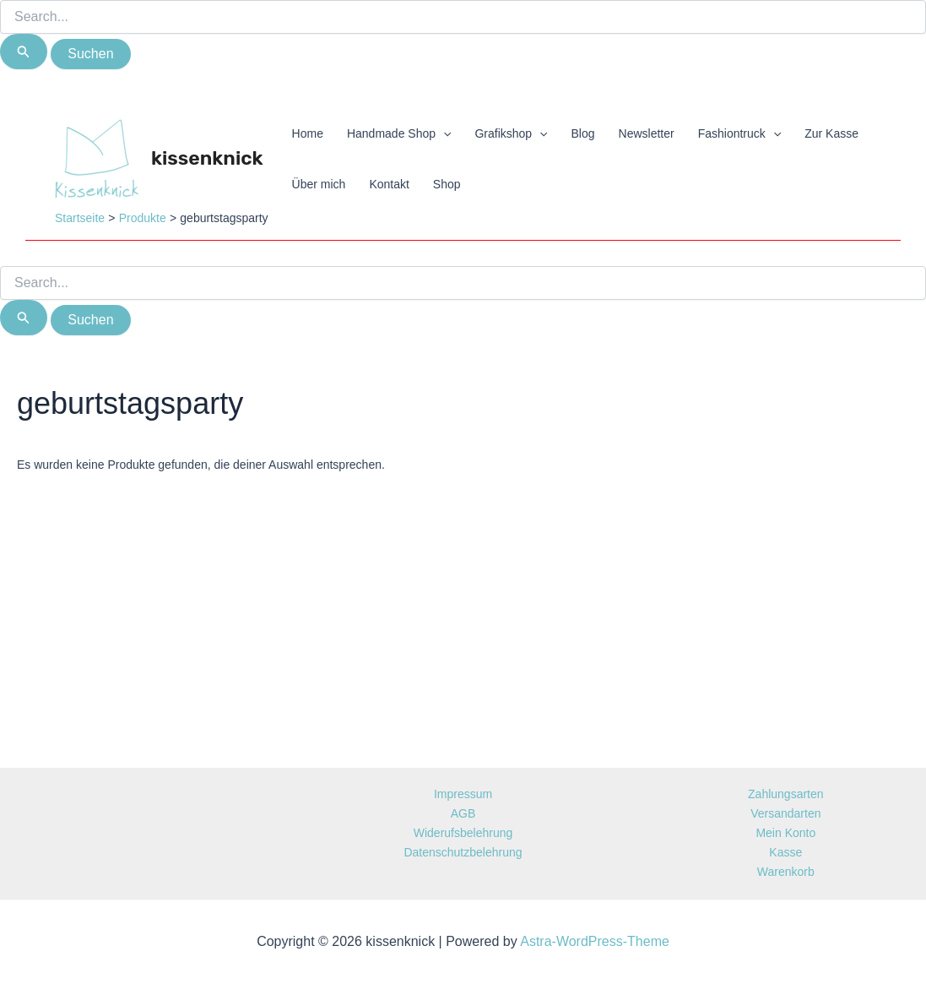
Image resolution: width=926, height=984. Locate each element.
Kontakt (389, 184)
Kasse (785, 852)
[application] (443, 133)
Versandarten (785, 813)
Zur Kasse (831, 133)
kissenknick (207, 158)
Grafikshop (510, 133)
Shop (447, 184)
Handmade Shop (399, 133)
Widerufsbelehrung (463, 833)
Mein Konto (785, 833)
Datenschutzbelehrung (462, 852)
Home (307, 133)
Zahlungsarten (786, 794)
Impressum (463, 794)
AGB (463, 813)
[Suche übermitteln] (23, 51)
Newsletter (646, 133)
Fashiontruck (740, 133)
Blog (583, 133)
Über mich (319, 184)
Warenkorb (786, 871)
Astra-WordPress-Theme (594, 941)
